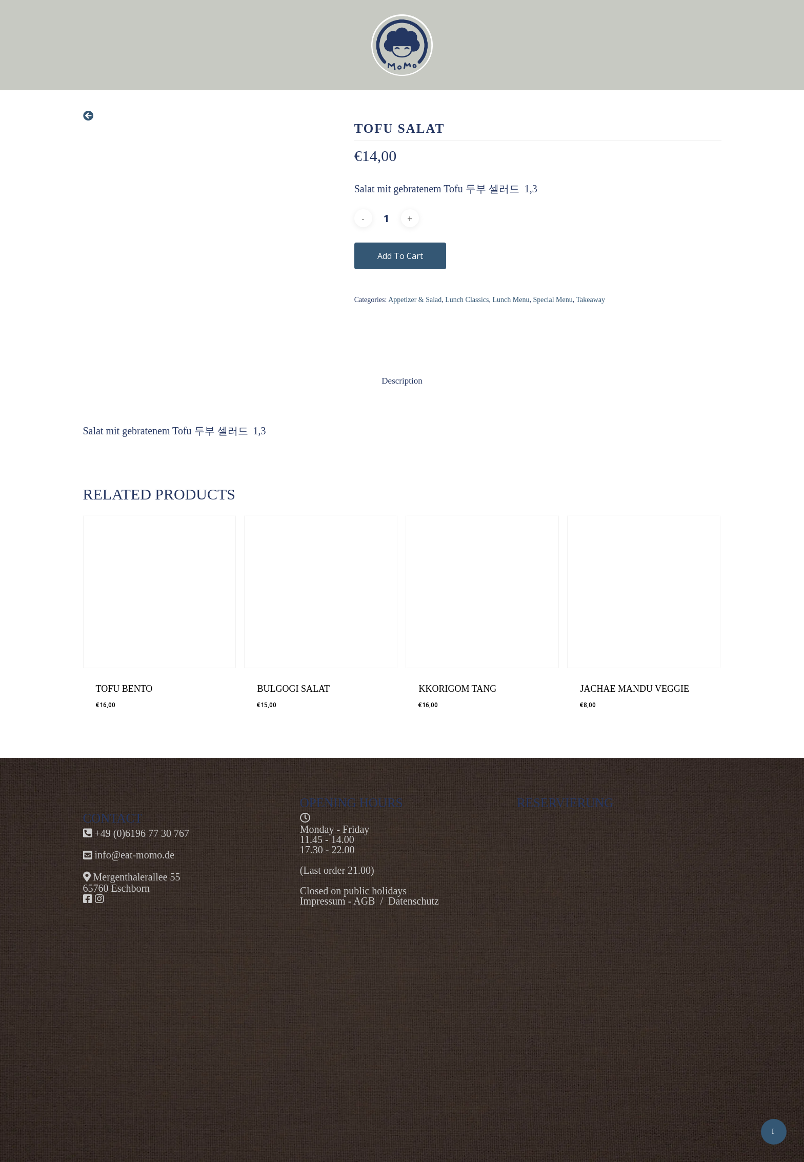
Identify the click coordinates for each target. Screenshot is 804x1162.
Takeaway (591, 300)
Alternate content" (619, 966)
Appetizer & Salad (414, 300)
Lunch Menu (510, 300)
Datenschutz (413, 901)
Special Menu (552, 300)
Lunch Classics (467, 300)
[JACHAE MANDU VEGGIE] (643, 591)
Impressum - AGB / (344, 901)
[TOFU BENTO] (159, 591)
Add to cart (400, 256)
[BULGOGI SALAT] (320, 591)
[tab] (401, 381)
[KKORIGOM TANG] (482, 591)
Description (401, 381)
